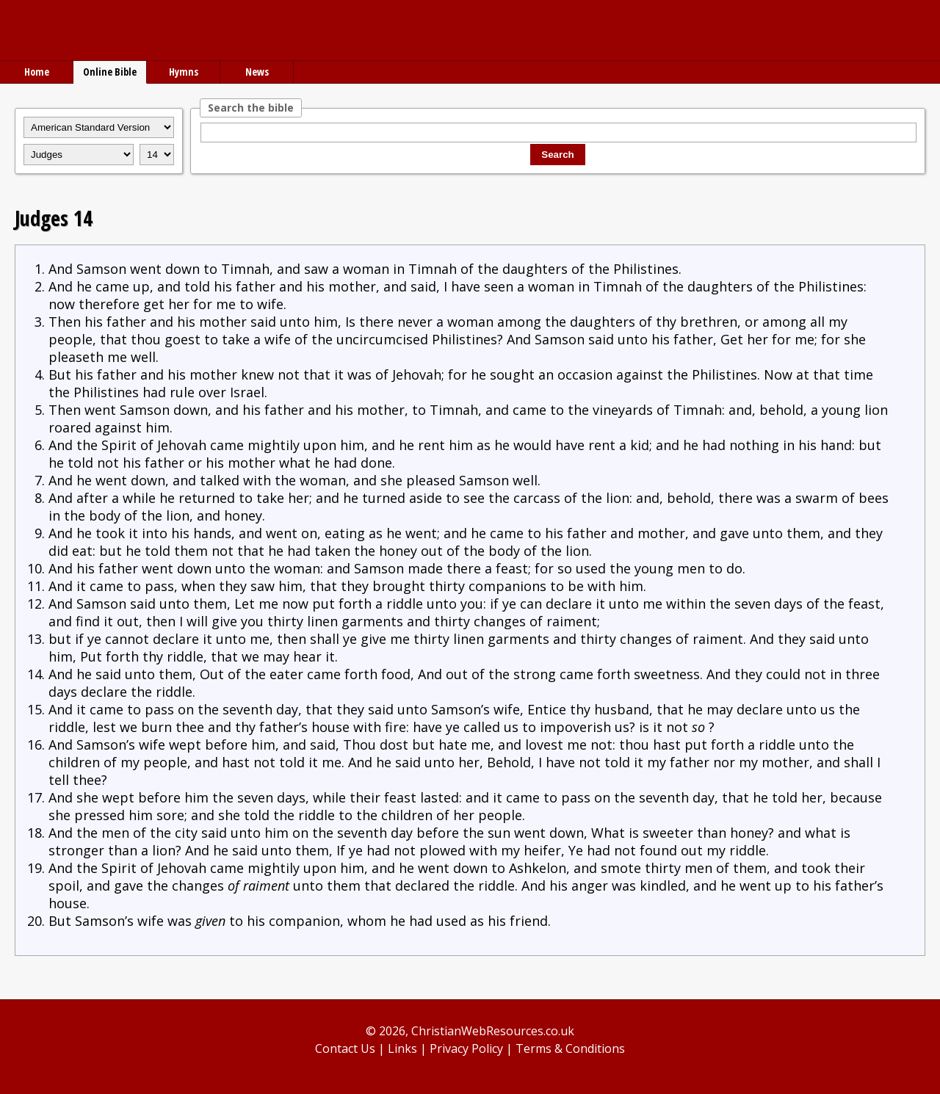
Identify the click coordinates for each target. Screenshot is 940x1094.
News (257, 72)
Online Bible (110, 72)
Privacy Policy (466, 1048)
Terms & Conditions (570, 1048)
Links (402, 1048)
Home (36, 72)
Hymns (183, 72)
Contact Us (345, 1048)
